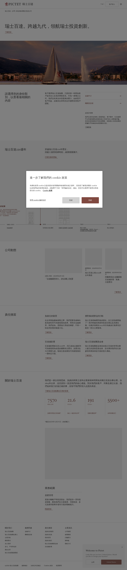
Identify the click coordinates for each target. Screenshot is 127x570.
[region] (64, 189)
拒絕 (71, 200)
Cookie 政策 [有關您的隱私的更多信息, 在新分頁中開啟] (47, 190)
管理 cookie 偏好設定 (38, 200)
